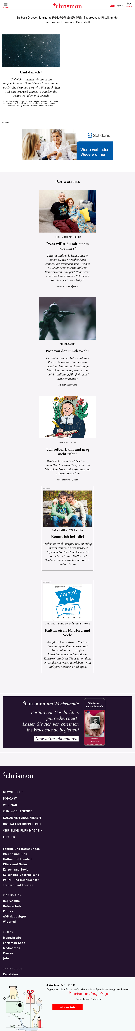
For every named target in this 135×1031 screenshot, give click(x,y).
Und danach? (31, 72)
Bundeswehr (67, 344)
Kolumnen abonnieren (22, 818)
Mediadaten (11, 948)
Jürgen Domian (25, 101)
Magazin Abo (12, 938)
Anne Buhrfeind (63, 479)
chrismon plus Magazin (23, 830)
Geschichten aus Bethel (67, 529)
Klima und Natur (15, 864)
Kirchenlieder (67, 442)
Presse (8, 953)
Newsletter (13, 792)
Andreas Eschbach (49, 103)
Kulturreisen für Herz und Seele (67, 633)
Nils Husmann (64, 385)
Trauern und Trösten (18, 885)
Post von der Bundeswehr (67, 351)
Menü (5, 7)
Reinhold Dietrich (45, 105)
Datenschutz (12, 906)
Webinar (10, 805)
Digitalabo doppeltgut (22, 824)
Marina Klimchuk (64, 286)
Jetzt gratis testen (67, 1007)
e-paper (9, 837)
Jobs (6, 958)
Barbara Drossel (30, 105)
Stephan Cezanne (32, 103)
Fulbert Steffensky (10, 101)
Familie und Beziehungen (21, 849)
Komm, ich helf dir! (67, 536)
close (131, 979)
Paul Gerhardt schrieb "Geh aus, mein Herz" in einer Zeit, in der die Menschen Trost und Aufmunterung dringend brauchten (67, 467)
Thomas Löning (15, 105)
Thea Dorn (18, 103)
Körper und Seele (15, 869)
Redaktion (10, 974)
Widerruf (9, 922)
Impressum (11, 901)
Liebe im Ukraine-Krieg (67, 237)
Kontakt (9, 911)
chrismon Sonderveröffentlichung (67, 623)
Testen (116, 6)
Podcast (10, 798)
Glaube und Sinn (15, 854)
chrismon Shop (14, 943)
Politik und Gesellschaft (21, 880)
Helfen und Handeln (18, 859)
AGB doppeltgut (14, 916)
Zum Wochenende (17, 811)
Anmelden (129, 4)
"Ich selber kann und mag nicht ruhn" (67, 452)
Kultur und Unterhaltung (21, 875)
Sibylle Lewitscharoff (43, 101)
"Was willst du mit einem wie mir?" (67, 246)
